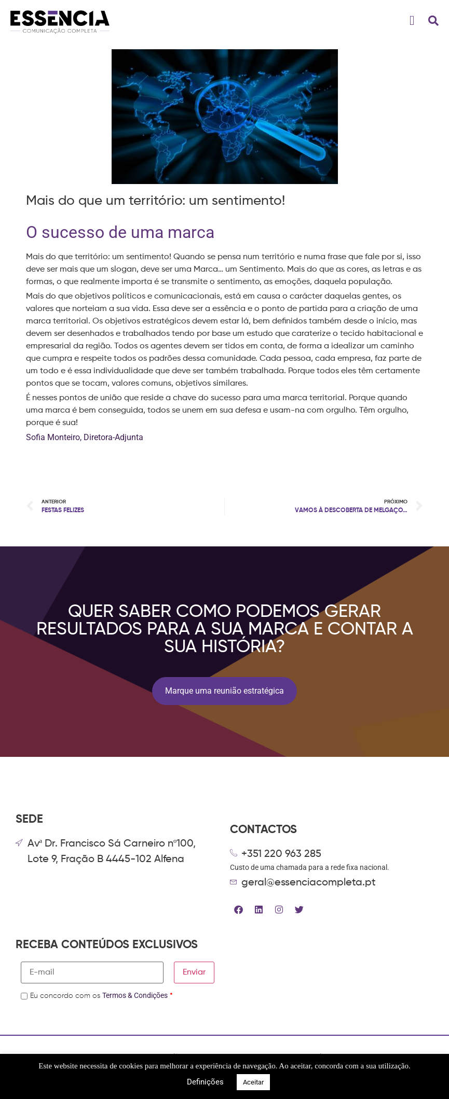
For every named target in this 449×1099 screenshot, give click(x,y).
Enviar (194, 972)
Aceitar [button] (253, 1082)
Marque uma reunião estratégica (224, 691)
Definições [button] (205, 1082)
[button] (412, 21)
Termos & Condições (135, 995)
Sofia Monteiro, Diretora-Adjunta (85, 437)
